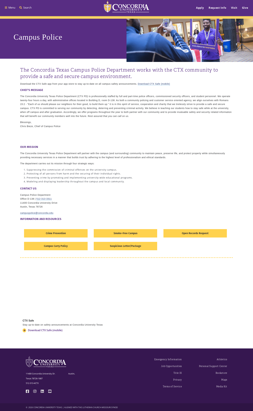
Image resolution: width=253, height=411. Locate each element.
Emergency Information (168, 359)
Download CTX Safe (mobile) (154, 84)
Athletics (222, 359)
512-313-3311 (44, 199)
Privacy (177, 379)
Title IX (177, 373)
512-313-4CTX (32, 383)
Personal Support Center (213, 366)
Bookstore (221, 373)
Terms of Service (172, 386)
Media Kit (221, 386)
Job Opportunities (171, 366)
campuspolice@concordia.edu (36, 213)
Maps (224, 379)
